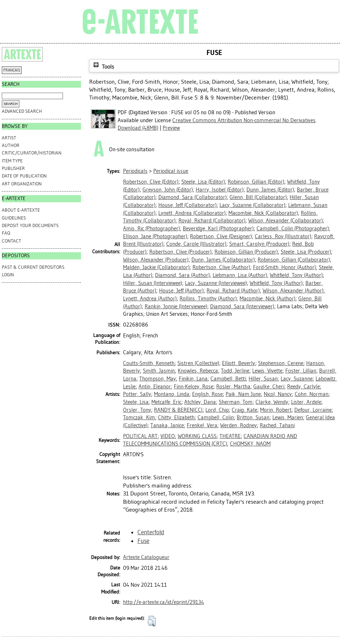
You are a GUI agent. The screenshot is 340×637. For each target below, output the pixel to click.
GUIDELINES (14, 218)
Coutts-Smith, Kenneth (148, 363)
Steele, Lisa (136, 402)
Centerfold (150, 532)
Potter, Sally (137, 394)
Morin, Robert (275, 410)
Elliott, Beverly (238, 363)
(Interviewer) (242, 306)
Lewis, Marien (287, 417)
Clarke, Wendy (271, 402)
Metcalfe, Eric (166, 402)
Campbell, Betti (228, 378)
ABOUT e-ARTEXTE (21, 210)
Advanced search (22, 111)
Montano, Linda (171, 394)
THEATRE (230, 436)
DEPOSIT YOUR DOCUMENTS (30, 225)
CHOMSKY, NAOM (250, 443)
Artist (9, 137)
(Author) (221, 267)
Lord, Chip (217, 410)
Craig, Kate (244, 410)
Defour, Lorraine (313, 410)
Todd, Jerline (235, 371)
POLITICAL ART (140, 436)
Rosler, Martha (233, 386)
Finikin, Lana (193, 378)
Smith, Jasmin (159, 371)
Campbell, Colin (216, 417)
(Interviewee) (152, 283)
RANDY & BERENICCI (178, 410)
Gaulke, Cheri (268, 386)
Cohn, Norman (311, 394)
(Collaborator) (192, 197)
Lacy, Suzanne (297, 378)
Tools (103, 66)
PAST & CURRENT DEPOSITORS (33, 267)
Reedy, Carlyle (303, 386)
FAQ (6, 233)
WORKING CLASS (197, 436)
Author (10, 145)
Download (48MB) (138, 128)
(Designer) (221, 236)
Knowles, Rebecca (198, 371)
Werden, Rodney (238, 425)
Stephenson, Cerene (280, 363)
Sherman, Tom (236, 402)
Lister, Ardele (306, 402)
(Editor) (150, 182)
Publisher (13, 168)
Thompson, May (157, 378)
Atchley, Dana (200, 402)
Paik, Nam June (243, 394)
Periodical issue (170, 171)
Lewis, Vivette (267, 371)
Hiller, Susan (263, 378)
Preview (171, 128)
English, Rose (207, 394)
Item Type (12, 160)
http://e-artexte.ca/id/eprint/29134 (163, 602)
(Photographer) (151, 228)
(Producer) (259, 244)
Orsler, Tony (137, 410)
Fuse (143, 540)
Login (8, 274)
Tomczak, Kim (139, 417)
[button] (152, 621)
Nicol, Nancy (278, 394)
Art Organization (22, 183)
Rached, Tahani (277, 425)
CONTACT (11, 241)
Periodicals (135, 171)
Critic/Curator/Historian (32, 153)
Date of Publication (24, 176)
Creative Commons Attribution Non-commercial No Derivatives (244, 120)
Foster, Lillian (300, 371)
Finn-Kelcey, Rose (193, 386)
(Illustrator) (283, 236)
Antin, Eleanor (155, 386)
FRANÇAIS (11, 70)
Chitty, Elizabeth (176, 417)
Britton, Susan (253, 417)
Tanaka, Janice (167, 425)
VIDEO (167, 436)
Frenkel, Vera (202, 425)
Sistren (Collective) (198, 363)
